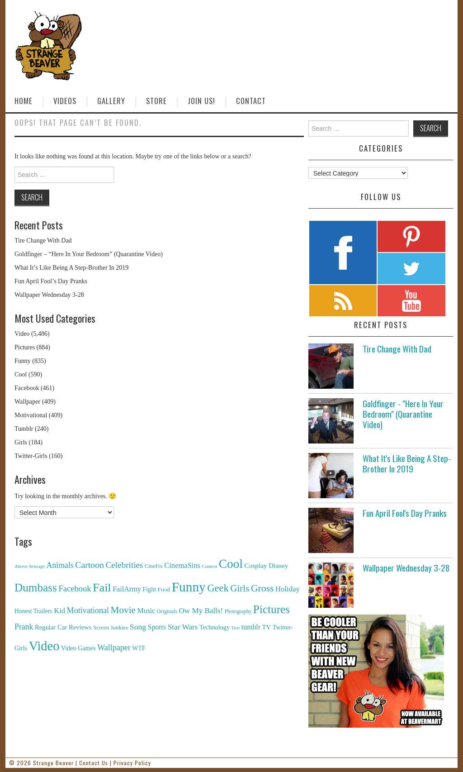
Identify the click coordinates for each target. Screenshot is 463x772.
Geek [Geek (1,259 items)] (218, 588)
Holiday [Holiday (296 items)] (287, 589)
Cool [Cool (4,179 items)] (231, 564)
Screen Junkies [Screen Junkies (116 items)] (110, 627)
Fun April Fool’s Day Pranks (50, 281)
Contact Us (93, 762)
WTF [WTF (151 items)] (139, 648)
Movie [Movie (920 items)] (122, 610)
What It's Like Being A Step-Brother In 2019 (407, 463)
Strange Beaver (53, 762)
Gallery (111, 100)
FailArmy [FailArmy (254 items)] (127, 589)
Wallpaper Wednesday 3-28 (49, 294)
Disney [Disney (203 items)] (278, 565)
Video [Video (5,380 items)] (44, 646)
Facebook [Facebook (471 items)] (74, 588)
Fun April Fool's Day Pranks (405, 512)
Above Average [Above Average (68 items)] (29, 566)
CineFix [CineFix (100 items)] (154, 566)
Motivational (30, 415)
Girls (20, 442)
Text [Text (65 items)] (236, 627)
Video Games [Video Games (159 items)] (78, 648)
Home (23, 100)
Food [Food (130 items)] (164, 589)
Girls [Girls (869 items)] (239, 588)
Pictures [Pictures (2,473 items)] (271, 609)
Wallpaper (27, 401)
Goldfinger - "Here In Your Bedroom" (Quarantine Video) (403, 414)
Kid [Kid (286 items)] (59, 610)
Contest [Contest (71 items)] (209, 566)
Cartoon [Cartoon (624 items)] (89, 565)
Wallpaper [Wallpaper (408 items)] (114, 647)
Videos (64, 100)
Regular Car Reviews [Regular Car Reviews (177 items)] (63, 627)
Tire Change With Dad (43, 240)
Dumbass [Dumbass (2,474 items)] (35, 587)
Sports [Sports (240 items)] (157, 627)
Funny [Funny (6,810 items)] (189, 587)
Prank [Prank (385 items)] (23, 626)
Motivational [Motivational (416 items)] (88, 610)
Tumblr (23, 428)
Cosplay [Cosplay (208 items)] (256, 565)
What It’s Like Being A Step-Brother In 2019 (71, 267)
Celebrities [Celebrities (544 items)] (124, 565)
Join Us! (201, 100)
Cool (20, 374)
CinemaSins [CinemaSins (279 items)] (182, 565)
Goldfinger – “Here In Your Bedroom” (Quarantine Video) (88, 254)
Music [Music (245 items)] (146, 611)
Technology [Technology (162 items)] (214, 627)
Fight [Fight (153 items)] (149, 589)
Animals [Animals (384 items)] (59, 565)
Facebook (26, 388)
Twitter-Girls (30, 456)
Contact (251, 100)
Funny (22, 360)
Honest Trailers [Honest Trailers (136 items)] (33, 611)
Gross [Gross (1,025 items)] (262, 588)
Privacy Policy (132, 762)
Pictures (24, 347)
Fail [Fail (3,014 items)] (102, 587)
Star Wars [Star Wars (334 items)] (183, 627)
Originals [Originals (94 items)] (167, 611)
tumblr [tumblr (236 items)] (250, 627)
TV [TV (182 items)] (266, 627)
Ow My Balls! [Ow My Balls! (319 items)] (201, 610)
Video (21, 333)
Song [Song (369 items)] (138, 626)
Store (156, 100)
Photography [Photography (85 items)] (238, 612)
